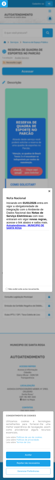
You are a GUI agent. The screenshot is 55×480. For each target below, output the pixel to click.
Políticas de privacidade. (27, 440)
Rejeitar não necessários (28, 463)
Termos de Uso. (23, 442)
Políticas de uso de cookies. (29, 437)
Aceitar (28, 455)
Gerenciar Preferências (28, 471)
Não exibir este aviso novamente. (23, 289)
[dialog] (28, 444)
